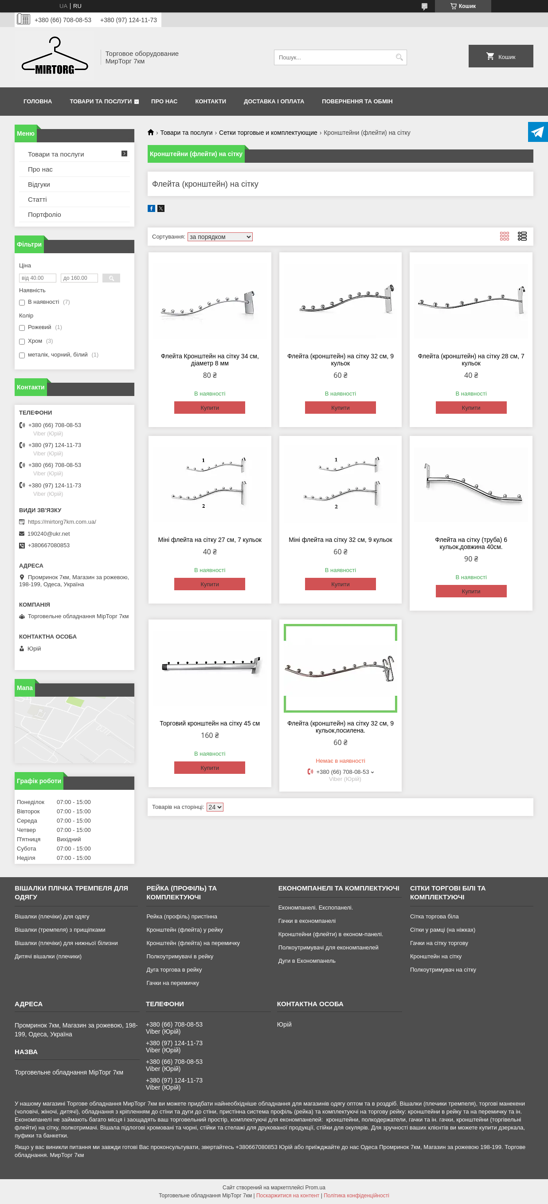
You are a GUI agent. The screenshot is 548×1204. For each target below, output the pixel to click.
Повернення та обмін (357, 101)
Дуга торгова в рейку (174, 969)
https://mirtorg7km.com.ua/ (62, 521)
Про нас (164, 101)
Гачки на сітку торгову (439, 943)
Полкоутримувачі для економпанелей (328, 947)
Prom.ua (315, 1187)
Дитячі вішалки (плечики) (48, 956)
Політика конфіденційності (356, 1195)
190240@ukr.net (48, 533)
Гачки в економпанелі (307, 921)
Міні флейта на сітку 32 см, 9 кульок (340, 539)
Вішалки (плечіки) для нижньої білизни (66, 943)
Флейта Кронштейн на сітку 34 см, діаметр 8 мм (210, 360)
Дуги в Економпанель (307, 960)
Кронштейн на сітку (436, 956)
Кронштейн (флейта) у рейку (184, 929)
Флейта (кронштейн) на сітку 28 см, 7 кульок (471, 360)
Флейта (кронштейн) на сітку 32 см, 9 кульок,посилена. (340, 727)
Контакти (211, 101)
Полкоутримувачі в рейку (179, 956)
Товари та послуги (101, 101)
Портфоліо (44, 214)
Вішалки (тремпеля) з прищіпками (60, 929)
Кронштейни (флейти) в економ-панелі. (331, 934)
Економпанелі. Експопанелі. (315, 907)
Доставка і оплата (274, 101)
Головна (37, 101)
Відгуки (39, 184)
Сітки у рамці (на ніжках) (442, 929)
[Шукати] (399, 57)
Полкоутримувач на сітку (443, 969)
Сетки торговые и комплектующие (268, 132)
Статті (37, 199)
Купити (209, 407)
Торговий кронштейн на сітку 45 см (210, 723)
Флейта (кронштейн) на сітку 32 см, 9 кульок (340, 360)
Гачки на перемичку (172, 983)
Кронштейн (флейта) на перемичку (193, 943)
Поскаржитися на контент (287, 1195)
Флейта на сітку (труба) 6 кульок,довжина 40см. (471, 543)
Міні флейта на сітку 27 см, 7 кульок (210, 539)
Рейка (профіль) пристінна (181, 916)
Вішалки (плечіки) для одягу (52, 916)
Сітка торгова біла (434, 916)
